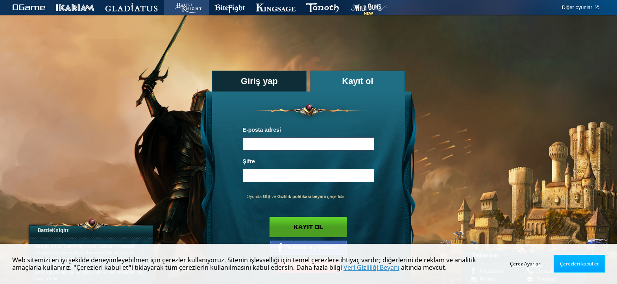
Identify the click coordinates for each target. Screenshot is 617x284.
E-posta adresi (262, 130)
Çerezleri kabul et (579, 263)
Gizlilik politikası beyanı (301, 196)
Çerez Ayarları (525, 263)
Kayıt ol (308, 227)
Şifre (249, 161)
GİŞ (266, 196)
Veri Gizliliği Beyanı (371, 267)
